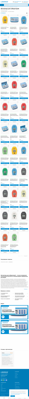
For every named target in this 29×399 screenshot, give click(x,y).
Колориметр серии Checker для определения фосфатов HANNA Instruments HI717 (5, 180)
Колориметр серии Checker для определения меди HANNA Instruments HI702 (14, 50)
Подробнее (5, 143)
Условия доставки (17, 387)
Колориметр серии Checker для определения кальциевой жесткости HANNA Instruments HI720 (5, 202)
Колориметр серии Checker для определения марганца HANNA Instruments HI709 (23, 115)
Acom (1, 386)
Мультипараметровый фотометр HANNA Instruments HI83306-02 (22, 137)
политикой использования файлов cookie (16, 393)
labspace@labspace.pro (17, 1)
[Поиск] (27, 5)
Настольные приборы (11, 11)
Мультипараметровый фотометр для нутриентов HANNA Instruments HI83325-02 (23, 93)
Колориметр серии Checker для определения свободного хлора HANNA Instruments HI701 (23, 28)
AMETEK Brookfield (3, 388)
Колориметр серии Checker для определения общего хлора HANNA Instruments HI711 (14, 137)
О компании (16, 374)
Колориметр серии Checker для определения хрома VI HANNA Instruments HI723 (23, 202)
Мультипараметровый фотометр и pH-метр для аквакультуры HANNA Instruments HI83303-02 (4, 50)
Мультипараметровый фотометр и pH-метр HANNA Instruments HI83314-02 (5, 93)
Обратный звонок (25, 2)
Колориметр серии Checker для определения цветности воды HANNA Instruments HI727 (14, 224)
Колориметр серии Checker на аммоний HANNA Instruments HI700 (5, 28)
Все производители (3, 390)
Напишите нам (16, 2)
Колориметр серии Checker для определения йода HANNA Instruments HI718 (14, 180)
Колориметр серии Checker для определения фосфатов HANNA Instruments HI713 (5, 159)
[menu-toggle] (2, 5)
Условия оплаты (17, 386)
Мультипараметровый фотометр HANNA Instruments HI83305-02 (22, 50)
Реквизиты (16, 377)
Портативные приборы (4, 11)
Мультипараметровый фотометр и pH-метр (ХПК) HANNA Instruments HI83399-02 (5, 137)
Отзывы (16, 375)
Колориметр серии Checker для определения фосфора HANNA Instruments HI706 (23, 72)
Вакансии (16, 376)
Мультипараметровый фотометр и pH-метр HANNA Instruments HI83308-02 (14, 72)
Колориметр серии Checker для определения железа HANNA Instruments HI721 (14, 202)
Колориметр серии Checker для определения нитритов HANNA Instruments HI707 (14, 93)
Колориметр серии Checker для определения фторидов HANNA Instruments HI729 (23, 224)
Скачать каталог (7, 343)
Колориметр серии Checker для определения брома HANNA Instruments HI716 (23, 159)
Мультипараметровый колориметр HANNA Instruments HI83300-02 (13, 28)
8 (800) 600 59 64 (25, 1)
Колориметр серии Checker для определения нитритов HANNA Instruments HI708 (5, 115)
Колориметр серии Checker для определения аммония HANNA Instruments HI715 (14, 159)
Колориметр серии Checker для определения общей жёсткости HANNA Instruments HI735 (5, 245)
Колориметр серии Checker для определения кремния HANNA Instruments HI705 (5, 72)
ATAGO (2, 387)
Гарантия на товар (17, 388)
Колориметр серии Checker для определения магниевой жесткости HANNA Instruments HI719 (23, 180)
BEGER (1, 389)
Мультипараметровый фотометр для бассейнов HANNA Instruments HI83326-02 (14, 115)
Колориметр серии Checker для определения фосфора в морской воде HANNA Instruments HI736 (14, 245)
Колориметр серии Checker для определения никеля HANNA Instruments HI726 (5, 224)
